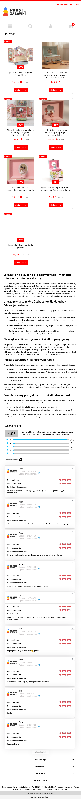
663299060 (39, 787)
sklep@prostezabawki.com (61, 787)
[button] (10, 26)
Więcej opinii (40, 752)
